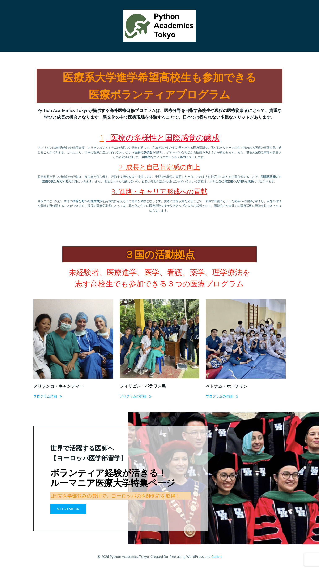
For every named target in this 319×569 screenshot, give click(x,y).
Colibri (216, 556)
